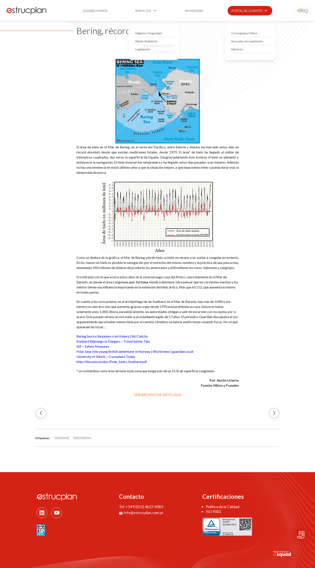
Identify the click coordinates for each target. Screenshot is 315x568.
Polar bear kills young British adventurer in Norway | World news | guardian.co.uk (134, 351)
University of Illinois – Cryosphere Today (105, 356)
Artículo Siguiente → (274, 413)
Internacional (62, 438)
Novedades (194, 10)
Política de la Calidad (222, 506)
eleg (300, 10)
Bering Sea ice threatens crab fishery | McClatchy (112, 336)
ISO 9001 (213, 511)
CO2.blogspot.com (163, 51)
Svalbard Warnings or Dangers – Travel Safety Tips (113, 341)
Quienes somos (95, 10)
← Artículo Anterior (41, 413)
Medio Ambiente (82, 438)
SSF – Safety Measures (92, 346)
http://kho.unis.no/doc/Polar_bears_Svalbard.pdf (111, 362)
